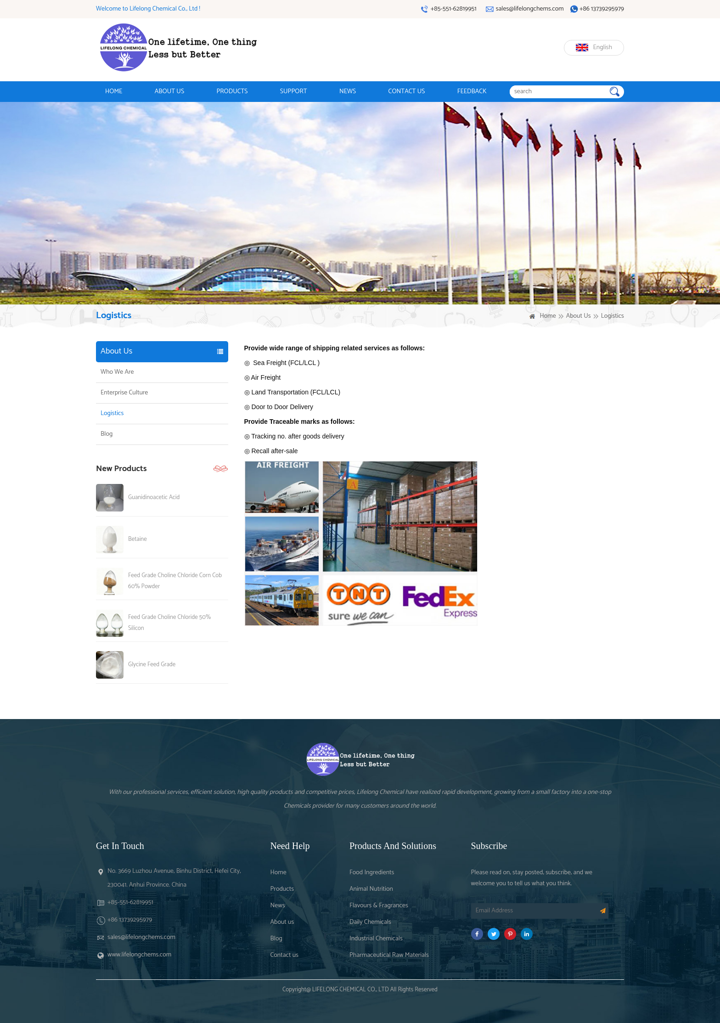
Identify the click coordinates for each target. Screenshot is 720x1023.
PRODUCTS (232, 91)
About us (282, 922)
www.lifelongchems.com (139, 955)
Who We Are (117, 372)
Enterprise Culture (124, 393)
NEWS (347, 91)
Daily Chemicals (370, 922)
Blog (106, 434)
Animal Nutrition (371, 889)
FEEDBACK (472, 91)
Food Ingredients (371, 872)
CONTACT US (406, 91)
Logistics (112, 413)
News (277, 905)
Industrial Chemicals (376, 938)
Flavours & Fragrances (378, 905)
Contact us (284, 955)
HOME (113, 91)
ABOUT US (169, 91)
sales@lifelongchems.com (141, 937)
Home (548, 316)
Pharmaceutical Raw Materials (389, 955)
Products (282, 889)
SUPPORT (293, 91)
